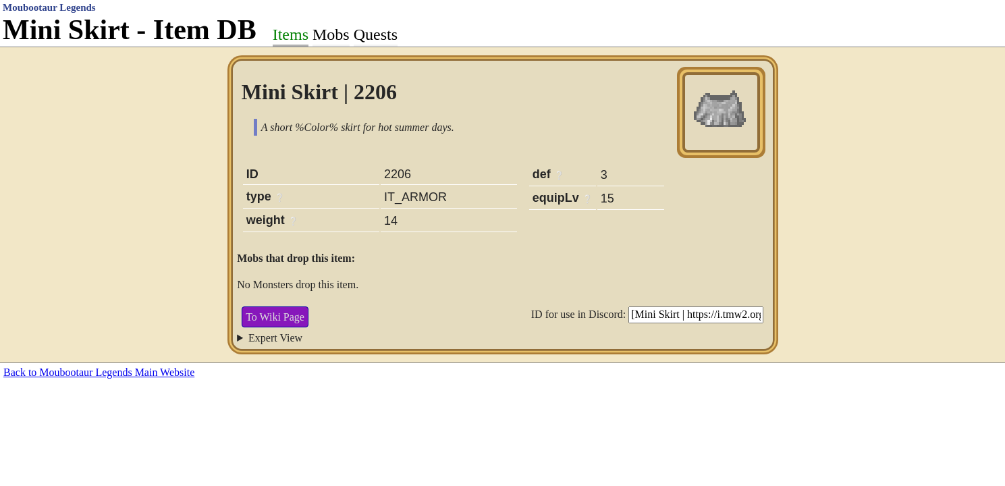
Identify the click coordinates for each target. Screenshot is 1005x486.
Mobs (331, 34)
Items (290, 34)
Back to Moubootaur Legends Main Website (98, 372)
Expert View (275, 338)
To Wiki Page (275, 317)
